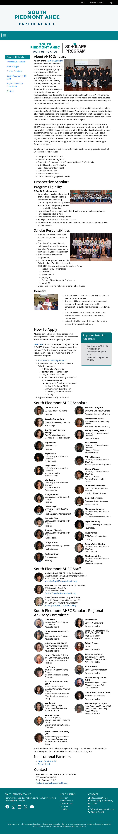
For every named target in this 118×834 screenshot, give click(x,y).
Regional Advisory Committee (15, 85)
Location (64, 798)
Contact (10, 91)
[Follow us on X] (25, 807)
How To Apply (13, 66)
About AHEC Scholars (16, 57)
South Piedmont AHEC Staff (16, 77)
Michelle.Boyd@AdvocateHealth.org (61, 581)
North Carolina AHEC (47, 761)
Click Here (38, 344)
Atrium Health (44, 764)
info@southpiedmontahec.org (101, 809)
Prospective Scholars (16, 61)
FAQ (82, 2)
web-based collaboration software (45, 824)
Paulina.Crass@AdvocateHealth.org (60, 593)
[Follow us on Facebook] (7, 807)
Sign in (112, 2)
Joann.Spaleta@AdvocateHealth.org (60, 605)
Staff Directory (66, 800)
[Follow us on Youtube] (32, 807)
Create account (97, 2)
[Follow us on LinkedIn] (19, 807)
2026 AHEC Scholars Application (52, 360)
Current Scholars (14, 71)
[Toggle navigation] (4, 35)
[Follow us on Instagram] (13, 807)
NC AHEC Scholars (55, 60)
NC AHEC (64, 806)
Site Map (64, 809)
